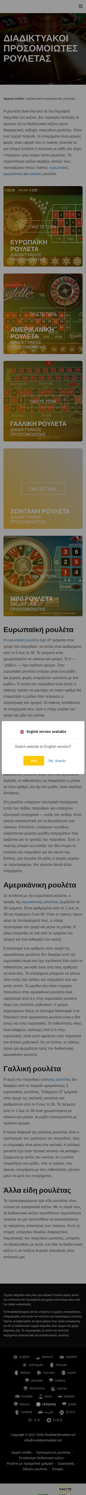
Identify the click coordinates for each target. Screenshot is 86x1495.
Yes (34, 761)
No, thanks (57, 761)
